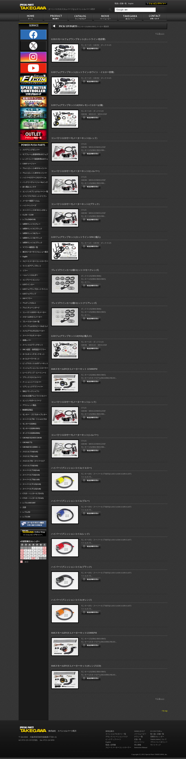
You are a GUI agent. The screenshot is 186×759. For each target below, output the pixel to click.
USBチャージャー (29, 164)
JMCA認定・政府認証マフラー (34, 349)
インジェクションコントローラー (35, 368)
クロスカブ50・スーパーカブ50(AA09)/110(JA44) (31, 461)
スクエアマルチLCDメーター (33, 331)
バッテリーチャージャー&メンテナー (33, 183)
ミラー (25, 270)
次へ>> (161, 34)
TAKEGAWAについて (158, 739)
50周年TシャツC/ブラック (32, 229)
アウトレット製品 (29, 405)
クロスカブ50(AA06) (30, 456)
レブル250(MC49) (28, 219)
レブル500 (26, 517)
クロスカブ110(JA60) (30, 466)
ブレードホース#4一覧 (30, 322)
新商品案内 (110, 731)
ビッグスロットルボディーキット (35, 363)
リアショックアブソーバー (32, 387)
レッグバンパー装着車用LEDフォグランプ (33, 159)
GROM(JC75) (27, 442)
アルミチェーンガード (31, 308)
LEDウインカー (28, 284)
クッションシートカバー (31, 382)
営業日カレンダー (157, 736)
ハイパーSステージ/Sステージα (34, 178)
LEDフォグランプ (29, 294)
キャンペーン (139, 742)
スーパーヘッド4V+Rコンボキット (33, 210)
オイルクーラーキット (31, 359)
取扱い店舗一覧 (121, 3)
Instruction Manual (140, 747)
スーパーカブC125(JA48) (31, 489)
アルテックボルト (29, 303)
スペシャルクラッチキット (32, 345)
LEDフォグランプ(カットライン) (34, 289)
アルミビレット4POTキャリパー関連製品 (33, 169)
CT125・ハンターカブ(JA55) (32, 493)
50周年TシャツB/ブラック (32, 238)
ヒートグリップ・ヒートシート (34, 373)
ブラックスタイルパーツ (31, 377)
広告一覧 (137, 739)
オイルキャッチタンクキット (33, 354)
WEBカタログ (139, 731)
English (130, 3)
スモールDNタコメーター (32, 317)
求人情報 (137, 745)
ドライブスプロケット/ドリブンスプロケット (33, 196)
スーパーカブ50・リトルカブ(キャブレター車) (33, 419)
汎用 (24, 507)
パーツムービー (140, 734)
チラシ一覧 (138, 736)
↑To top (164, 711)
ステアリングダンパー (31, 150)
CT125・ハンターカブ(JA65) (32, 498)
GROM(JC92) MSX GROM (32, 438)
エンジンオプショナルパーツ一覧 (35, 191)
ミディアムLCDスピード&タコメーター (33, 327)
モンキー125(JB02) (29, 424)
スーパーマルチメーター (31, 335)
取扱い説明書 (111, 745)
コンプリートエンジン (31, 280)
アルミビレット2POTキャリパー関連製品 (33, 173)
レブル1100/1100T (28, 503)
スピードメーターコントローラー (35, 261)
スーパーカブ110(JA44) (31, 470)
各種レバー (26, 340)
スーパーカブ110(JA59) (31, 475)
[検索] (135, 10)
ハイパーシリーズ (29, 205)
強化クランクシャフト (31, 391)
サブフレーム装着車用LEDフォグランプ (33, 155)
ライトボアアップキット (31, 266)
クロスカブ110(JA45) (30, 452)
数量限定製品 (27, 410)
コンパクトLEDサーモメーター (34, 312)
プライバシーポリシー (158, 742)
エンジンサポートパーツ (31, 400)
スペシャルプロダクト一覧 (116, 734)
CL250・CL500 (27, 215)
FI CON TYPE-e (156, 731)
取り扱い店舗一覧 (157, 734)
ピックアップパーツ (113, 739)
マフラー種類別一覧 (30, 247)
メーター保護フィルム (31, 201)
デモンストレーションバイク (117, 736)
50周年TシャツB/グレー (31, 233)
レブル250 (26, 512)
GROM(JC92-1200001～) (31, 447)
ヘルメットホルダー (30, 275)
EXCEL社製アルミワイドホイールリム (33, 396)
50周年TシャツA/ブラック (32, 243)
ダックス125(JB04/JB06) (31, 433)
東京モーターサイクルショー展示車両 (33, 252)
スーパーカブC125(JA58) (31, 484)
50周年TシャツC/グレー (31, 224)
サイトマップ (155, 745)
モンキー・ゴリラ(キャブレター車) (33, 415)
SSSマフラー (27, 298)
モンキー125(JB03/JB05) (31, 428)
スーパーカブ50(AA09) (30, 479)
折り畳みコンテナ (29, 187)
